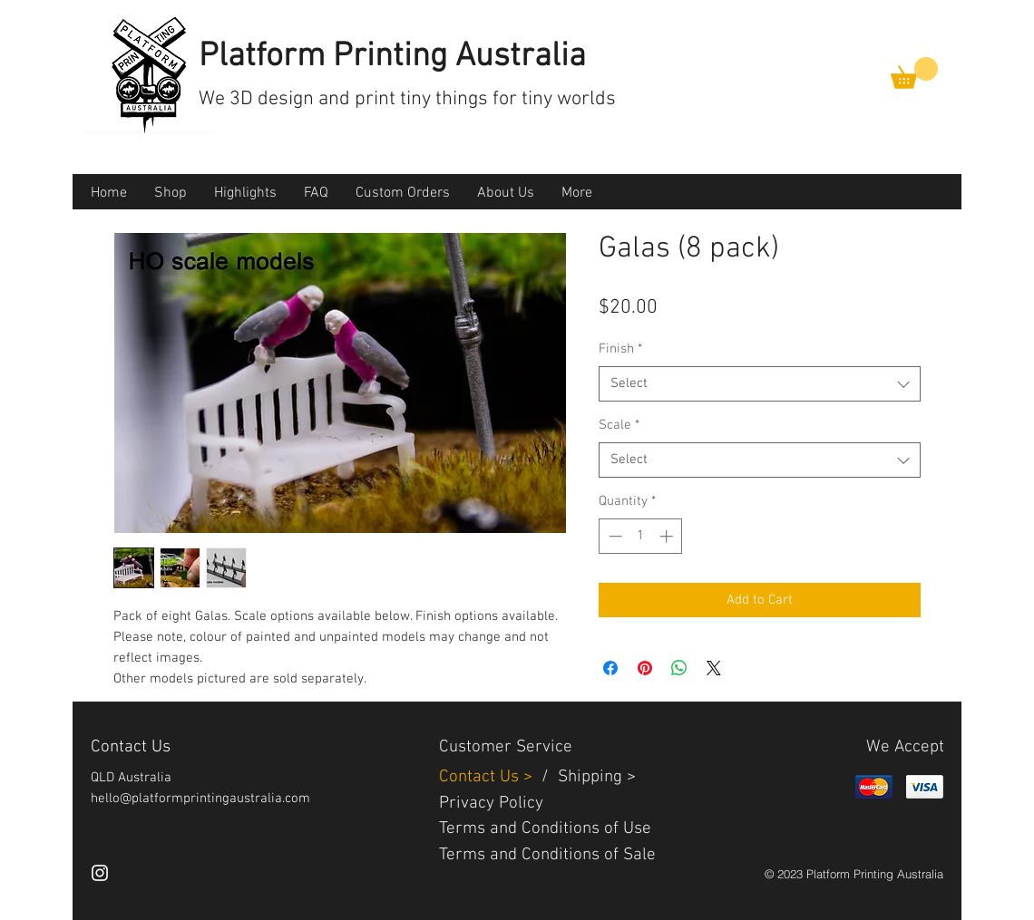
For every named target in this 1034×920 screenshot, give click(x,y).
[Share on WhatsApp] (679, 668)
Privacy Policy (491, 803)
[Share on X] (714, 668)
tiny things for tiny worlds (508, 99)
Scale (619, 425)
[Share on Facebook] (610, 668)
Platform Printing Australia (392, 57)
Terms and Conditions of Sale (547, 855)
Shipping (590, 777)
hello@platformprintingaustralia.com (200, 798)
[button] (914, 73)
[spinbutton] (641, 536)
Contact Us (481, 777)
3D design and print (314, 99)
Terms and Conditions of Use (545, 828)
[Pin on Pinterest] (645, 668)
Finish (620, 349)
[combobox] (760, 384)
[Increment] (668, 536)
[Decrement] (613, 536)
